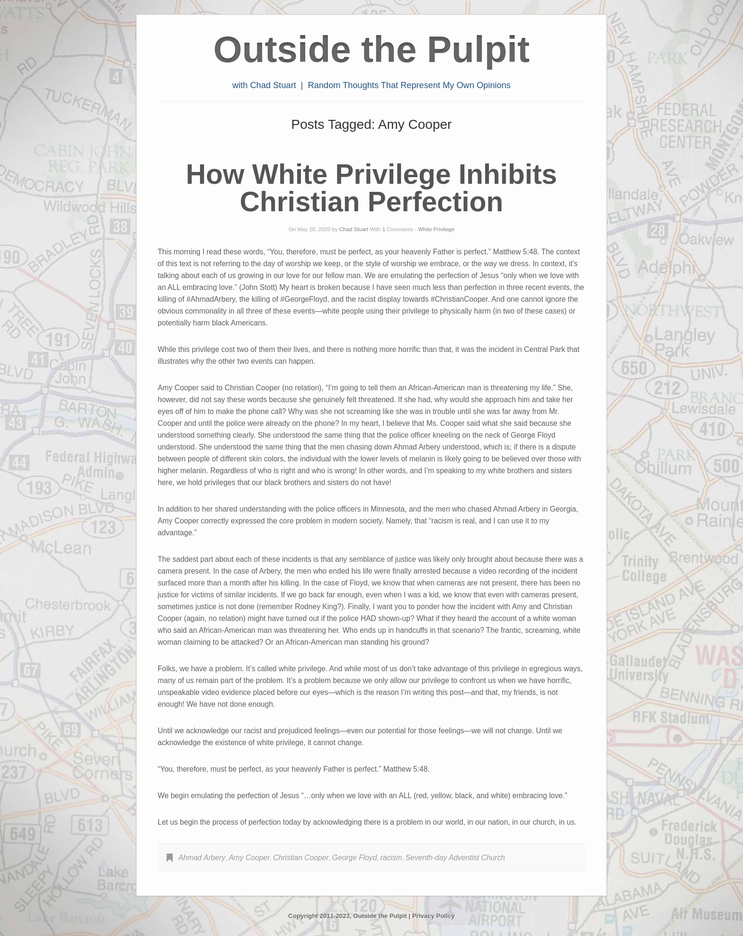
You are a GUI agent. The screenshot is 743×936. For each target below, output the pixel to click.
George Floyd (354, 858)
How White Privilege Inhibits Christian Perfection (371, 188)
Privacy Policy (433, 915)
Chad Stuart (353, 229)
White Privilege (436, 229)
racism (391, 858)
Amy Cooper (249, 858)
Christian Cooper (301, 858)
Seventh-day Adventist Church (455, 858)
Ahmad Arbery (201, 858)
